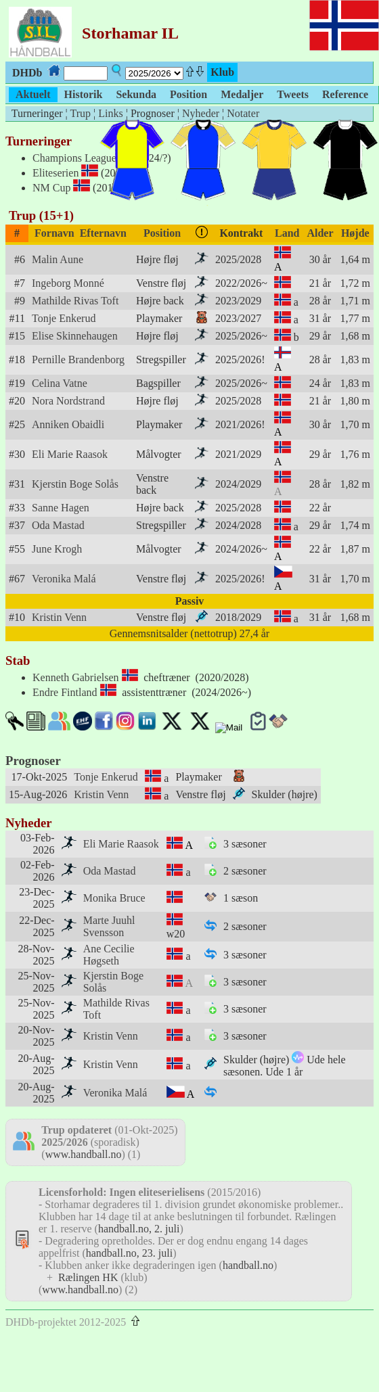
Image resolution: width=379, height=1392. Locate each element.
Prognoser (33, 760)
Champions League (74, 158)
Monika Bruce (114, 898)
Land (287, 233)
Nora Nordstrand (68, 401)
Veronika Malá (64, 578)
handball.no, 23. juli (129, 1253)
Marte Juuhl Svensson (109, 926)
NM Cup (51, 187)
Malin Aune (57, 259)
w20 (175, 933)
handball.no (248, 1265)
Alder (320, 233)
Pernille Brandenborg (78, 359)
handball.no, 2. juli (138, 1228)
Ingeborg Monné (68, 283)
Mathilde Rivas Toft (75, 300)
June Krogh (57, 549)
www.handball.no (83, 1154)
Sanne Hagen (60, 507)
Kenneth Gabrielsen (75, 677)
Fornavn (54, 233)
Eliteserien (55, 173)
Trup (80, 113)
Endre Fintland (64, 692)
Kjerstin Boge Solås (75, 484)
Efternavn (103, 233)
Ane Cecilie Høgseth (109, 955)
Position (162, 233)
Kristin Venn (59, 617)
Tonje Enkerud (63, 318)
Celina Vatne (59, 383)
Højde (355, 233)
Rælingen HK (88, 1277)
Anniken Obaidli (68, 424)
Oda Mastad (58, 525)
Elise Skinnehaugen (75, 336)
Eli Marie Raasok (70, 454)
